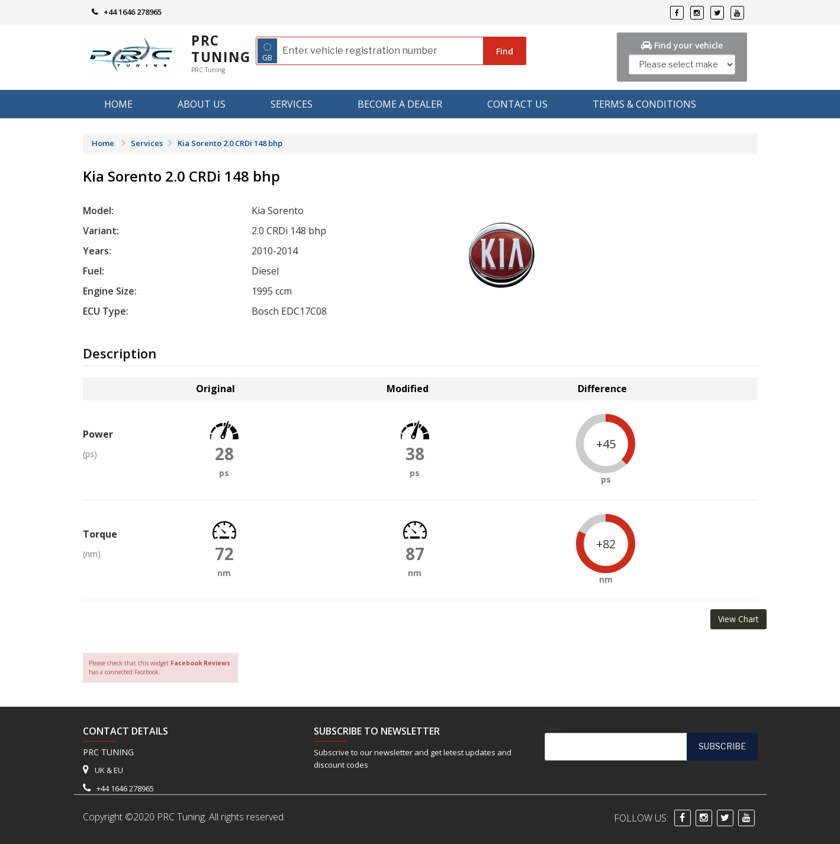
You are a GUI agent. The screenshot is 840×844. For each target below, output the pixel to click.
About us (202, 104)
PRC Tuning (221, 48)
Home (118, 104)
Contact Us (517, 104)
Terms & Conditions (644, 104)
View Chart (738, 619)
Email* (651, 743)
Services (292, 104)
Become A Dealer (400, 104)
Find (504, 51)
